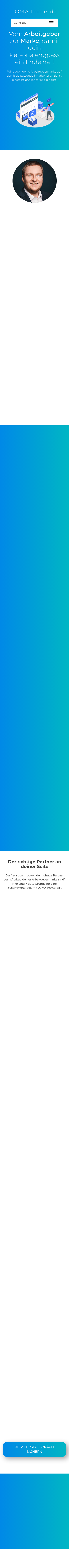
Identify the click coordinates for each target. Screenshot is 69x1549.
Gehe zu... (20, 22)
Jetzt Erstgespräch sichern (34, 1450)
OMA (36, 11)
